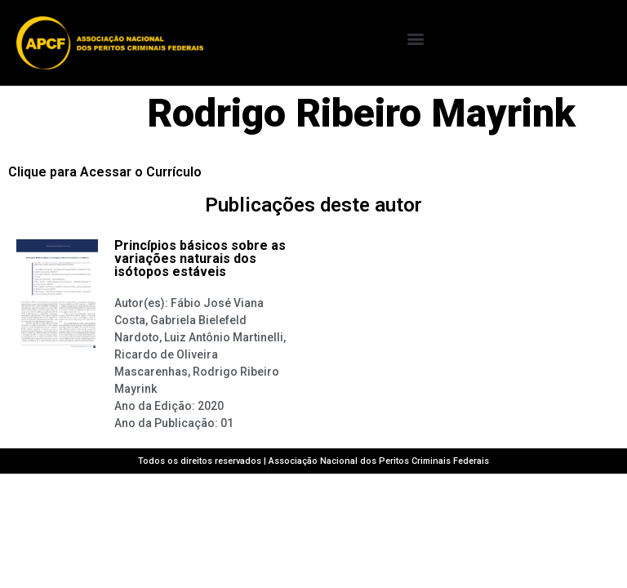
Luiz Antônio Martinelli (223, 337)
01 (226, 423)
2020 (211, 405)
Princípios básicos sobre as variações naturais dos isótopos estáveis (200, 258)
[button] (415, 38)
